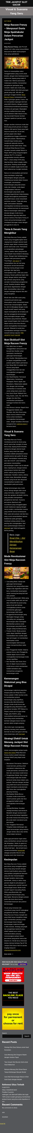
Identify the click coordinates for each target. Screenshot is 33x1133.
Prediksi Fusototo (8, 1092)
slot (3, 1112)
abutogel (7, 528)
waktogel (5, 1094)
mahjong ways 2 (22, 424)
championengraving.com (12, 950)
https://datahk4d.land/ (9, 1090)
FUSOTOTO (6, 1087)
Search (4, 1033)
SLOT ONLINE (7, 21)
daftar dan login (23, 1094)
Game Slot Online (10, 753)
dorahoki (5, 1117)
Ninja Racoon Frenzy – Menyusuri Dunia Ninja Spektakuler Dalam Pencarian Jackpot (15, 32)
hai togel (22, 734)
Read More (8, 954)
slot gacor (16, 261)
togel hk (2, 1123)
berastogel (21, 850)
